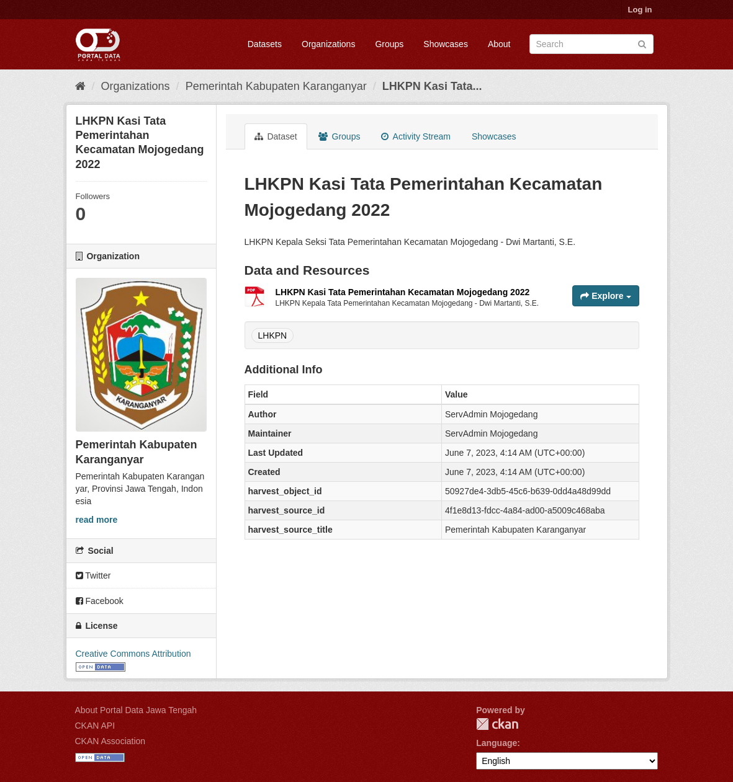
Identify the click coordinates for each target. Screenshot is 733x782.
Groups (389, 44)
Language (496, 743)
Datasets (265, 44)
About (499, 44)
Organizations (328, 44)
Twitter (93, 575)
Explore (605, 296)
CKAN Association (110, 741)
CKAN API (95, 726)
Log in (640, 9)
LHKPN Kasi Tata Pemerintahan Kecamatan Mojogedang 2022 (403, 292)
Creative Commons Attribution (133, 654)
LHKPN (272, 335)
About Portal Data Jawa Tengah (136, 710)
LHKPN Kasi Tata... (432, 86)
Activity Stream (415, 136)
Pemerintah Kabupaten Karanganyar (276, 86)
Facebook (100, 601)
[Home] (80, 86)
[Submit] (642, 43)
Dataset (275, 136)
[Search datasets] (591, 44)
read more (97, 520)
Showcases (445, 44)
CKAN (497, 724)
